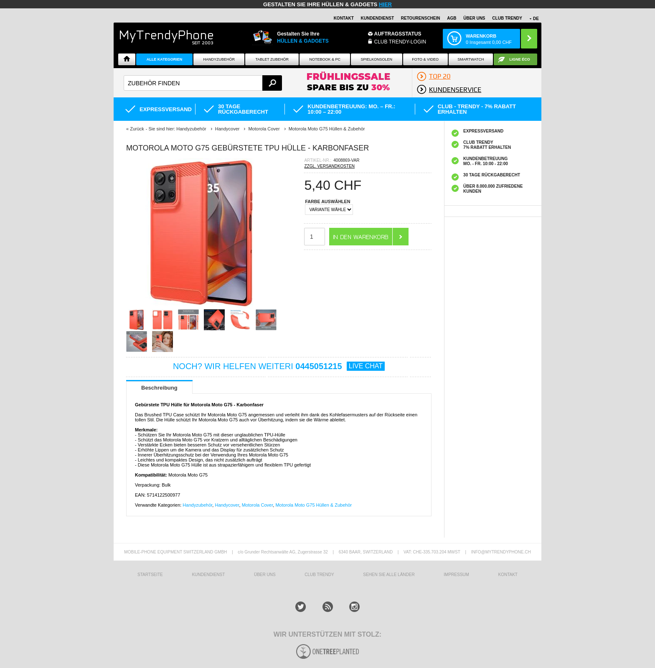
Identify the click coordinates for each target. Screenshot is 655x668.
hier (385, 4)
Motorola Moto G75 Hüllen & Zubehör (313, 504)
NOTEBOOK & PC (324, 59)
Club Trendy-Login (400, 42)
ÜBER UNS (474, 18)
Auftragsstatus (397, 34)
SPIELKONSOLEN (377, 59)
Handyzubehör (219, 59)
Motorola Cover (257, 504)
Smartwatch (470, 59)
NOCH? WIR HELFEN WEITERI (279, 366)
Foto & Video (425, 59)
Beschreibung (159, 388)
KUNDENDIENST (208, 574)
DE (536, 18)
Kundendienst (377, 18)
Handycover (227, 504)
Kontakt (344, 18)
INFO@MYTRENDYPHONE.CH (501, 552)
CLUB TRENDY (507, 18)
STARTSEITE (150, 574)
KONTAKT (507, 574)
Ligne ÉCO (519, 59)
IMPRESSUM (456, 574)
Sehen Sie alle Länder (388, 574)
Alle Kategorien (164, 59)
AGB (451, 18)
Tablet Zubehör (272, 59)
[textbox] (203, 83)
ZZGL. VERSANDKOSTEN (329, 166)
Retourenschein (420, 18)
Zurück (137, 128)
